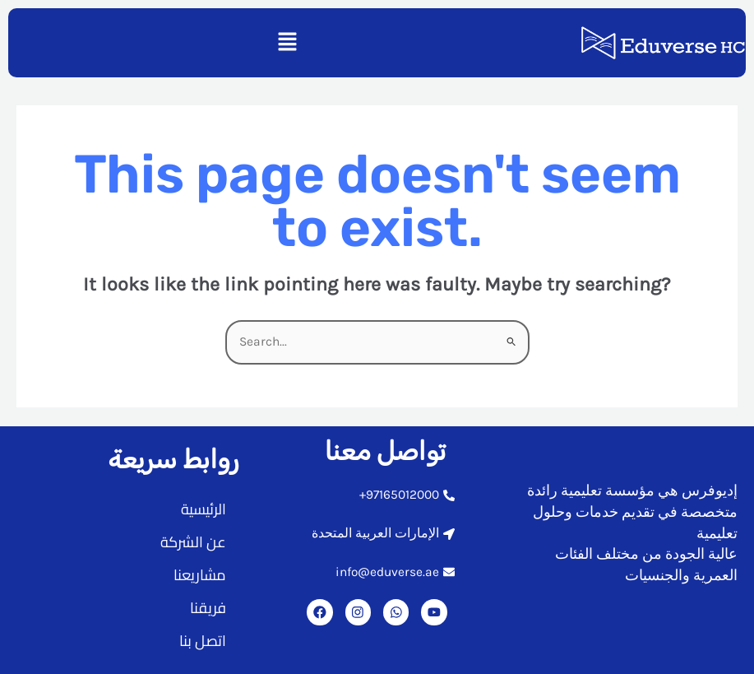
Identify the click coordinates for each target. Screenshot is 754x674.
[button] (287, 43)
